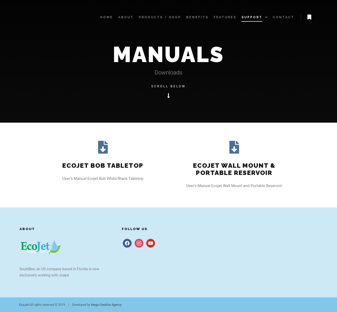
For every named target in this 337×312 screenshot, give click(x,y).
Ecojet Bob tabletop (102, 165)
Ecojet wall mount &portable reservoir (234, 169)
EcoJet (24, 305)
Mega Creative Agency (106, 305)
